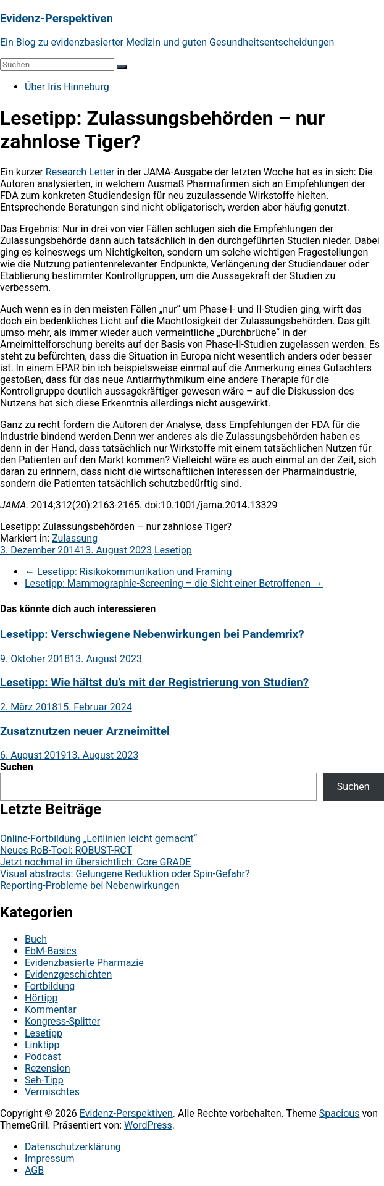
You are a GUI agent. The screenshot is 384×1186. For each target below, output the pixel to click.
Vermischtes (52, 1092)
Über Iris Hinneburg (67, 87)
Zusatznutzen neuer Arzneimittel (85, 731)
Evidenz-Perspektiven (56, 18)
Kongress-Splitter (62, 1021)
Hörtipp (41, 998)
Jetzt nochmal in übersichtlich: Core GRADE (95, 862)
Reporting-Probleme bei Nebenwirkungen (90, 885)
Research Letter (80, 172)
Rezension (47, 1068)
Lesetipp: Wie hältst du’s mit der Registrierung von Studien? (154, 682)
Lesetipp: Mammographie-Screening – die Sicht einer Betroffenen (174, 583)
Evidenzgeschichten (68, 974)
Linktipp (42, 1045)
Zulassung (75, 538)
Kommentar (51, 1010)
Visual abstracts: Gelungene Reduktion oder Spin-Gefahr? (125, 874)
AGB (34, 1170)
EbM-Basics (51, 951)
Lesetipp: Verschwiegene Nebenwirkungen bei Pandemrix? (152, 634)
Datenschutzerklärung (73, 1147)
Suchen (16, 767)
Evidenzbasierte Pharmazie (84, 963)
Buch (36, 939)
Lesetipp (173, 550)
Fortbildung (50, 986)
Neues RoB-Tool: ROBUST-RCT (66, 850)
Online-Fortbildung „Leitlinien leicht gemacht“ (98, 838)
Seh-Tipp (44, 1080)
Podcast (43, 1056)
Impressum (50, 1158)
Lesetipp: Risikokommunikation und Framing (128, 572)
